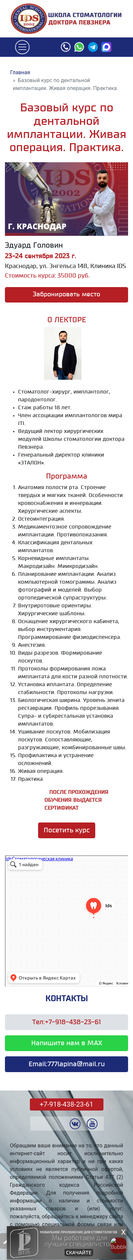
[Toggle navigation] (22, 47)
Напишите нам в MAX (66, 1043)
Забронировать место (66, 294)
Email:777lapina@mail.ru (67, 1064)
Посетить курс (67, 830)
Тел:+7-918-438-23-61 (66, 1022)
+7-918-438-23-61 (66, 1104)
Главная (20, 72)
